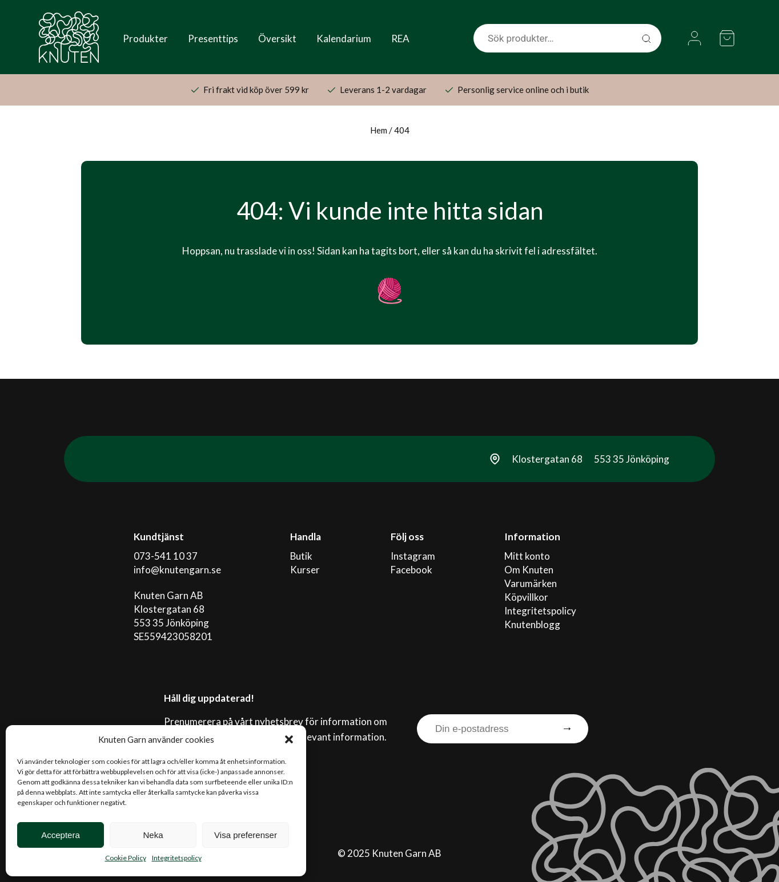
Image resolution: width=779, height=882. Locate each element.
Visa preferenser (245, 835)
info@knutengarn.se (177, 570)
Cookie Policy (125, 857)
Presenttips (213, 38)
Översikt (277, 38)
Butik (301, 556)
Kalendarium (343, 38)
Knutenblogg (532, 624)
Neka (153, 835)
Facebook (411, 570)
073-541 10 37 (166, 556)
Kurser (305, 570)
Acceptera (60, 835)
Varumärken (530, 583)
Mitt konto (527, 556)
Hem (378, 130)
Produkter (145, 38)
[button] (289, 739)
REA (400, 38)
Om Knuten (528, 570)
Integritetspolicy (177, 857)
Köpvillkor (526, 597)
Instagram (413, 556)
